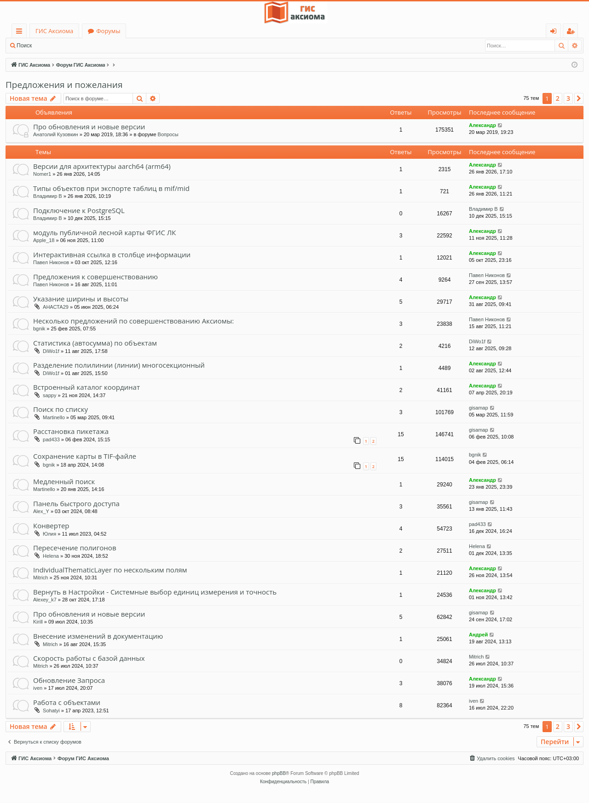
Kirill (38, 621)
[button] (578, 98)
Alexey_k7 (45, 599)
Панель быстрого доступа (76, 503)
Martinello (54, 417)
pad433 (51, 439)
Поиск (24, 45)
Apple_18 (44, 240)
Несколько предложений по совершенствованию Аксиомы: (133, 320)
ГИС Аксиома (54, 31)
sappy (49, 395)
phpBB (279, 773)
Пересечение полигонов (74, 547)
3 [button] (568, 98)
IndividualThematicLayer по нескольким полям (110, 569)
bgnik (39, 328)
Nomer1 (42, 174)
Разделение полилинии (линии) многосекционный (119, 365)
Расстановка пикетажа (71, 431)
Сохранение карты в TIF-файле (84, 456)
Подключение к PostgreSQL (79, 210)
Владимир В (47, 196)
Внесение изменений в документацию (98, 636)
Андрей (478, 634)
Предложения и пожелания (64, 85)
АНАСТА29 (56, 307)
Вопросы (168, 134)
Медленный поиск (64, 481)
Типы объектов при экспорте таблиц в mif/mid (111, 188)
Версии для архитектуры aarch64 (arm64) (102, 166)
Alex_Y (41, 511)
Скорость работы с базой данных (89, 658)
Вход (52, 45)
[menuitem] (491, 758)
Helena (51, 556)
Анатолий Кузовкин (55, 134)
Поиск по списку (60, 409)
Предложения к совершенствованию (95, 276)
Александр (482, 125)
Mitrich (40, 577)
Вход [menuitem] (555, 32)
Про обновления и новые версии (89, 126)
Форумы (108, 31)
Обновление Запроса (69, 680)
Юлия (49, 534)
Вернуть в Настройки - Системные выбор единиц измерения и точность (155, 591)
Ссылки (21, 32)
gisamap (478, 407)
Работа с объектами (66, 702)
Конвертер (51, 525)
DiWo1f (51, 351)
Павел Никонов (51, 262)
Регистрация (87, 45)
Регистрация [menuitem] (572, 32)
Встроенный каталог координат (86, 387)
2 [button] (558, 98)
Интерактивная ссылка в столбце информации (112, 254)
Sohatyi (51, 710)
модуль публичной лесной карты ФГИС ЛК (104, 232)
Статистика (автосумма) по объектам (95, 342)
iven (37, 688)
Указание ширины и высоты (80, 298)
